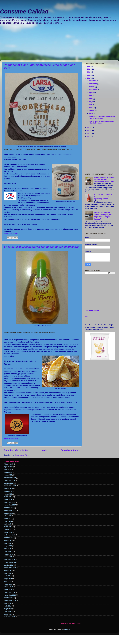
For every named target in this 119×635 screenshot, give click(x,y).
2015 (89, 130)
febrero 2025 (8, 464)
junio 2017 (8, 518)
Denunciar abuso (92, 311)
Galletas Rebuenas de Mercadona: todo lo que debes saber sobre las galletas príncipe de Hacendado (102, 216)
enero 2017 (8, 532)
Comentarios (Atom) (22, 455)
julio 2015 (7, 573)
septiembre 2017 (10, 510)
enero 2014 (8, 614)
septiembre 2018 (10, 486)
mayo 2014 (8, 609)
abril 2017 (7, 524)
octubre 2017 (9, 508)
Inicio (44, 450)
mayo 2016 (8, 546)
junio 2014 (8, 606)
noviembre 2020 (10, 478)
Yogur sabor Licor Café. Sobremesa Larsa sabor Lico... (102, 117)
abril (91, 105)
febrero (92, 111)
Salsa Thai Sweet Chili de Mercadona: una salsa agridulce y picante (103, 196)
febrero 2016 (8, 554)
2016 (89, 127)
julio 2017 (7, 516)
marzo (91, 108)
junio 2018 (8, 491)
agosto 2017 (8, 513)
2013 (89, 136)
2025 (89, 66)
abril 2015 (7, 581)
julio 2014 (7, 603)
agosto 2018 (8, 488)
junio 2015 (8, 576)
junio (91, 99)
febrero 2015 (8, 587)
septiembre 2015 (10, 568)
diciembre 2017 (9, 502)
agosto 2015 (8, 570)
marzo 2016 (8, 551)
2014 (89, 133)
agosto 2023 (8, 467)
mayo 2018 (8, 494)
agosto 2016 (8, 540)
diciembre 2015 (9, 559)
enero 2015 (8, 589)
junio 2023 (8, 472)
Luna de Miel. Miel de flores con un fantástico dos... (101, 122)
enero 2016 (8, 557)
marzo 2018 (8, 497)
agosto (91, 92)
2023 (89, 69)
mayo (91, 102)
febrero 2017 (8, 529)
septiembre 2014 (10, 600)
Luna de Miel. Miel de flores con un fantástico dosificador (41, 246)
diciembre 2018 (9, 480)
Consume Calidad (24, 11)
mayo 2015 (8, 578)
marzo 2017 (8, 527)
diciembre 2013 (9, 617)
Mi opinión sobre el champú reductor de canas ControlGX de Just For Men (104, 179)
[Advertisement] (59, 44)
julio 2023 (7, 469)
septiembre (93, 90)
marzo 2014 (8, 611)
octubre (92, 87)
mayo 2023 (8, 475)
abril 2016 (7, 548)
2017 (89, 78)
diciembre (93, 81)
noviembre (93, 83)
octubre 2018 (9, 483)
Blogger (67, 629)
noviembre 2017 (10, 505)
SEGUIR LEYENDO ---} (12, 234)
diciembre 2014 (9, 592)
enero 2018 (8, 499)
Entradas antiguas (70, 450)
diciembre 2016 (9, 535)
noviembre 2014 (10, 595)
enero (91, 113)
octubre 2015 (9, 565)
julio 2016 (7, 543)
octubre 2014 (9, 598)
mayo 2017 (8, 521)
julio (91, 96)
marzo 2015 (8, 584)
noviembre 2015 (10, 562)
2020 (89, 72)
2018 (89, 75)
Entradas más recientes (16, 450)
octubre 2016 (9, 538)
